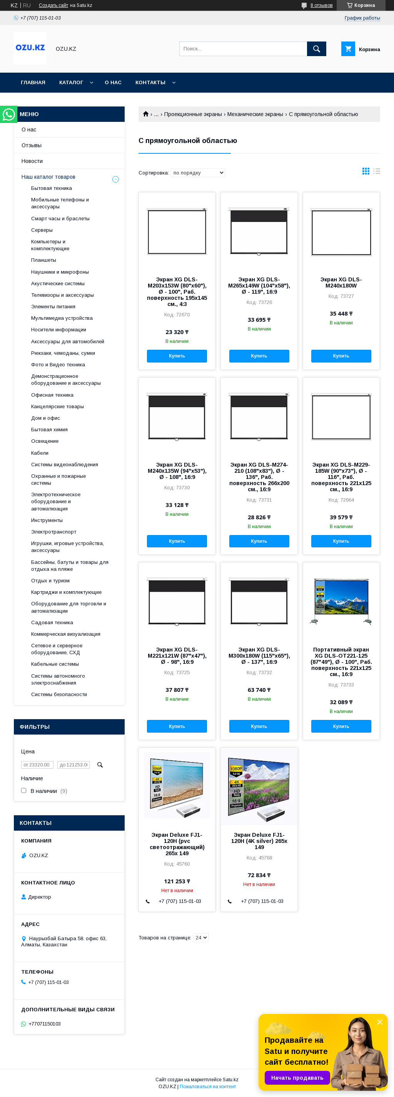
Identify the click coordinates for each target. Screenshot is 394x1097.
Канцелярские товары (57, 406)
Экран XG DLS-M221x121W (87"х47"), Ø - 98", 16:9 (177, 656)
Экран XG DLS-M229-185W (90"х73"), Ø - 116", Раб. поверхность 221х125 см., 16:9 (341, 477)
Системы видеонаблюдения (64, 464)
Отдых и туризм (50, 580)
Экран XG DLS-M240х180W (341, 282)
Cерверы (42, 230)
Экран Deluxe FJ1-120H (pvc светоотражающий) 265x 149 (177, 844)
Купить (177, 356)
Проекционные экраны (193, 114)
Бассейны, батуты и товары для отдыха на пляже (70, 565)
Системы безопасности (59, 694)
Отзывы (32, 145)
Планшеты (43, 260)
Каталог (71, 82)
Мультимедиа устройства (62, 318)
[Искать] (316, 49)
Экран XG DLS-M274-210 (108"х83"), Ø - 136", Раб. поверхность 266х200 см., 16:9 (259, 477)
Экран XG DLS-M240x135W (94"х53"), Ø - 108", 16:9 (177, 471)
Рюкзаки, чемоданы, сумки (63, 353)
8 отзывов (322, 5)
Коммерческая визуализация (65, 634)
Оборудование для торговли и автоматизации (68, 607)
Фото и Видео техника (58, 364)
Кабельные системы (55, 664)
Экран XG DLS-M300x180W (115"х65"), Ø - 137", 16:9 (259, 656)
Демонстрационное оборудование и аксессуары (66, 379)
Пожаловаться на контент (208, 1086)
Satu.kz (231, 1079)
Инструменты (47, 520)
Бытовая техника (51, 188)
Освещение (44, 441)
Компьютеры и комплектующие (50, 245)
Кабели (39, 453)
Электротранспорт (53, 532)
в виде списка (376, 173)
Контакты (150, 82)
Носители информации (58, 329)
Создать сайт (53, 5)
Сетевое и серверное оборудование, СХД (56, 649)
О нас (113, 82)
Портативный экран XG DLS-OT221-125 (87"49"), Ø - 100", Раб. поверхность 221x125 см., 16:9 (341, 662)
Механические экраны (255, 114)
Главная (33, 82)
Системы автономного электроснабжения (58, 679)
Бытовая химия (49, 429)
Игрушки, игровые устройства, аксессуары (67, 546)
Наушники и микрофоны (60, 272)
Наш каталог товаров (48, 177)
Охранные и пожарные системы (58, 479)
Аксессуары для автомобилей (67, 341)
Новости (32, 161)
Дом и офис (45, 418)
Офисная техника (52, 395)
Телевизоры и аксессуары (62, 295)
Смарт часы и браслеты (60, 218)
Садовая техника (52, 622)
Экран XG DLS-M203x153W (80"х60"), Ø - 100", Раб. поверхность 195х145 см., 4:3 (177, 291)
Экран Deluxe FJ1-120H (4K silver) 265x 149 (259, 841)
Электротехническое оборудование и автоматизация (55, 501)
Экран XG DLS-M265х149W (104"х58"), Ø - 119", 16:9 (259, 285)
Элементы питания (53, 306)
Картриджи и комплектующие (66, 592)
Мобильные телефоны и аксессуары (60, 203)
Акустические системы (58, 283)
